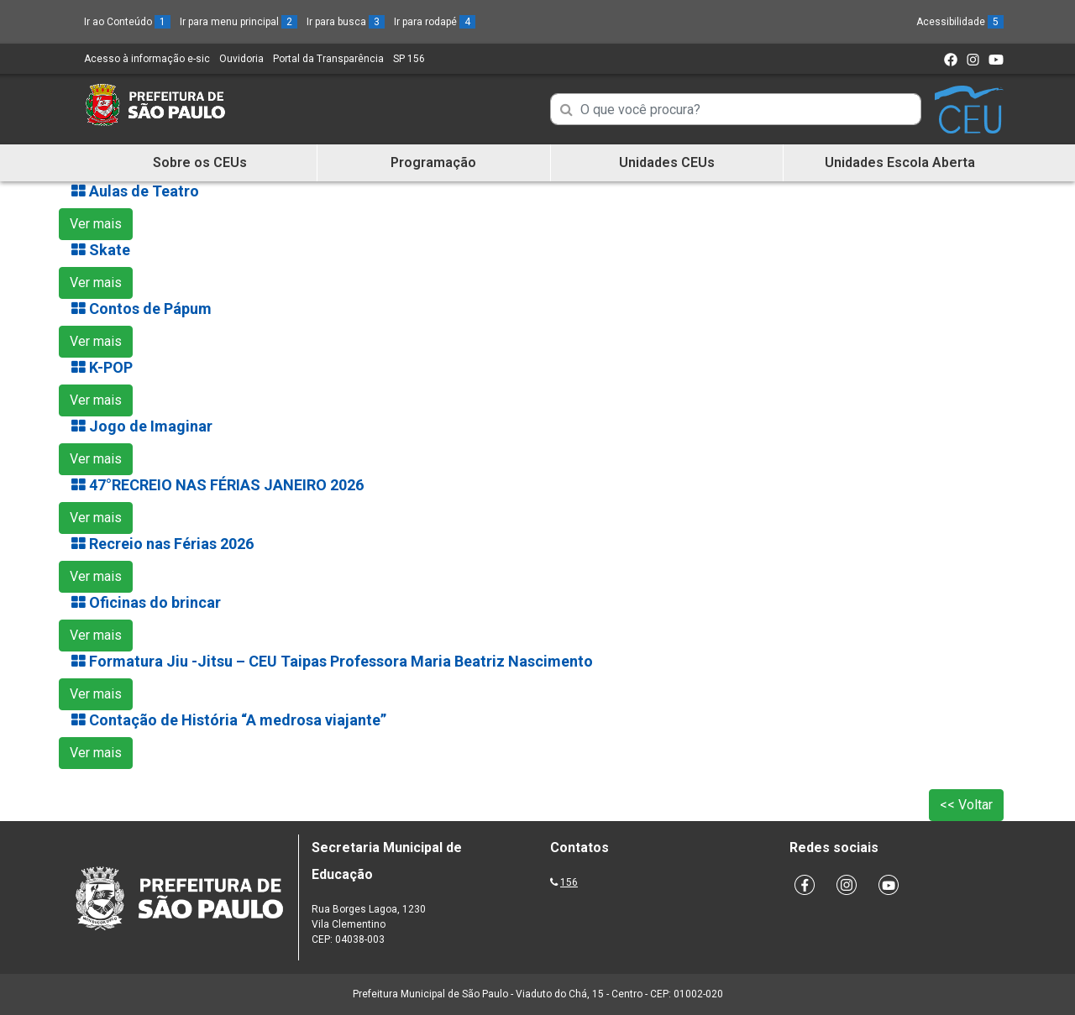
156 (569, 882)
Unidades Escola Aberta (900, 162)
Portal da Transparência (328, 59)
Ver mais (96, 224)
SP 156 (409, 59)
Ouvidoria (241, 59)
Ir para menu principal (238, 22)
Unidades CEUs (667, 162)
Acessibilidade (960, 22)
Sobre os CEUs (200, 162)
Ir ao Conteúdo (127, 22)
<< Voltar (966, 805)
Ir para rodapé (434, 22)
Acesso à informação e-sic (147, 59)
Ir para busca (346, 22)
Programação (433, 162)
